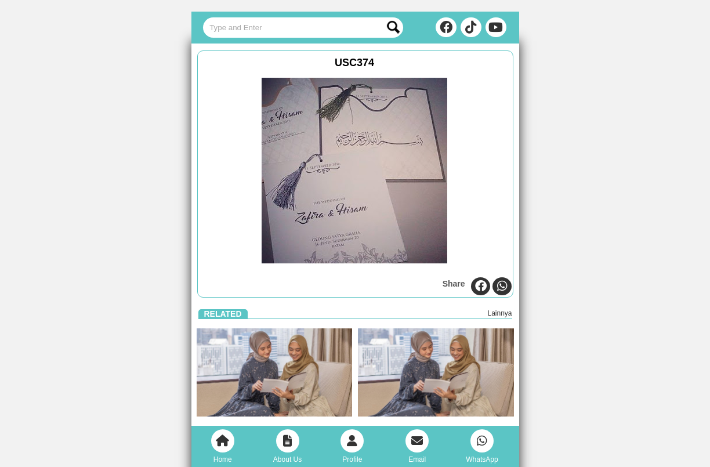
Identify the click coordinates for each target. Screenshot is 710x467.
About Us (287, 446)
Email (417, 446)
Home (222, 446)
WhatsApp (482, 446)
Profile (352, 446)
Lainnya (499, 313)
